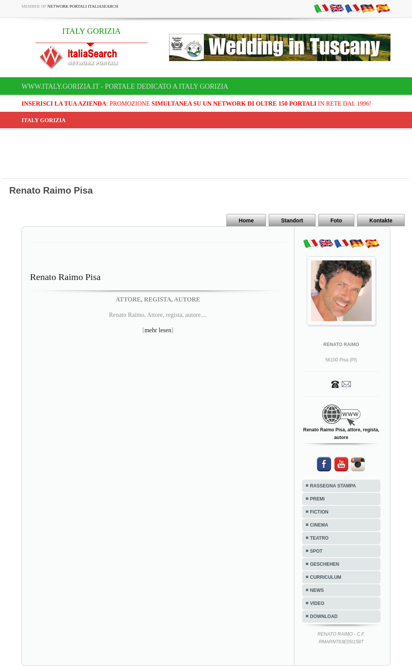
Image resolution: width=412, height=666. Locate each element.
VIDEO (317, 603)
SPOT (316, 551)
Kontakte (380, 220)
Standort (292, 220)
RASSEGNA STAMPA (333, 486)
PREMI (317, 499)
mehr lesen (158, 330)
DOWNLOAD (324, 616)
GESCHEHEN (324, 564)
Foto (336, 220)
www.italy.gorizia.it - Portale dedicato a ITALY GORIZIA (125, 86)
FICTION (319, 512)
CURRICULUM (325, 577)
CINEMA (319, 525)
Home (246, 220)
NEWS (317, 590)
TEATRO (319, 538)
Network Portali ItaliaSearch (82, 6)
